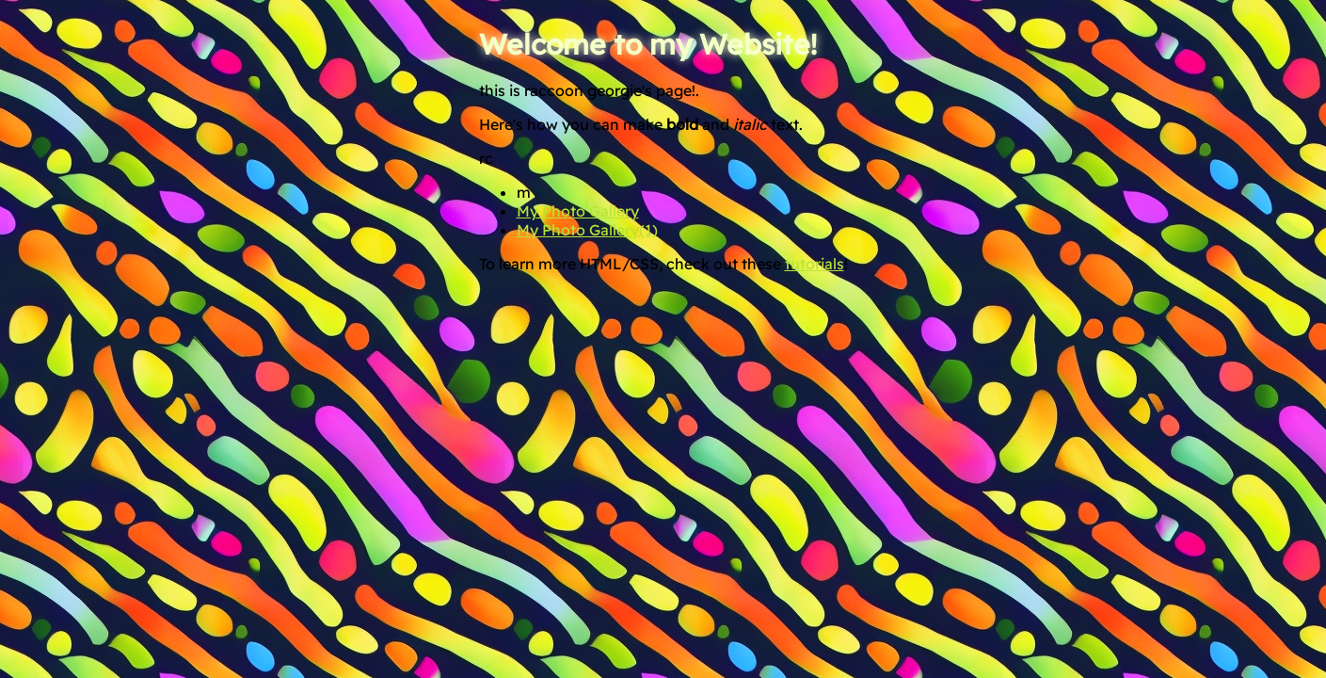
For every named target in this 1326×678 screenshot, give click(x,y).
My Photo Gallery (578, 211)
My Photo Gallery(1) (587, 229)
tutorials (814, 263)
